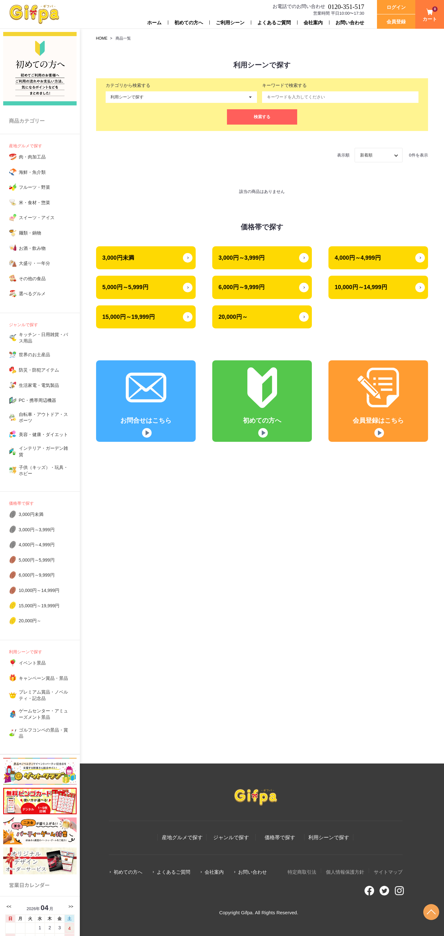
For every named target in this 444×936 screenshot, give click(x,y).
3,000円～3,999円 (37, 529)
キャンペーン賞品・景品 (43, 678)
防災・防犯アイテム (39, 369)
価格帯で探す (21, 503)
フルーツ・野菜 (34, 187)
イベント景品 (32, 662)
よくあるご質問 (274, 22)
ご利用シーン (230, 22)
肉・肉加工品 (32, 156)
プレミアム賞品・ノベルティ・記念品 (43, 695)
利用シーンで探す (25, 651)
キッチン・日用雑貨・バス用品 (43, 337)
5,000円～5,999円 (37, 560)
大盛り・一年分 (34, 263)
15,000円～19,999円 (39, 605)
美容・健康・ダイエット (43, 434)
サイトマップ (388, 872)
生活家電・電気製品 (39, 385)
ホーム (154, 22)
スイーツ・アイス (37, 217)
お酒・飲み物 (32, 248)
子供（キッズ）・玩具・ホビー (43, 470)
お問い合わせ (349, 22)
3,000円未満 (31, 514)
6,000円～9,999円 (37, 575)
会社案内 (313, 22)
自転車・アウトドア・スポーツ (43, 417)
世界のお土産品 (34, 354)
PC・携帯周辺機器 (37, 400)
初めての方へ (188, 22)
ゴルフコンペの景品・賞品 (43, 733)
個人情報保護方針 (345, 872)
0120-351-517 (346, 6)
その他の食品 (32, 278)
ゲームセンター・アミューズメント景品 (43, 714)
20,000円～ (30, 620)
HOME (102, 38)
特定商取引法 (302, 872)
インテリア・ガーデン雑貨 (43, 451)
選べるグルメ (32, 293)
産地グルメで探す (25, 145)
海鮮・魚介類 (32, 172)
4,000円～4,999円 (37, 544)
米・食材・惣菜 (34, 202)
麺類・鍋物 (30, 232)
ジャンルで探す (23, 324)
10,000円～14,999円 (39, 590)
